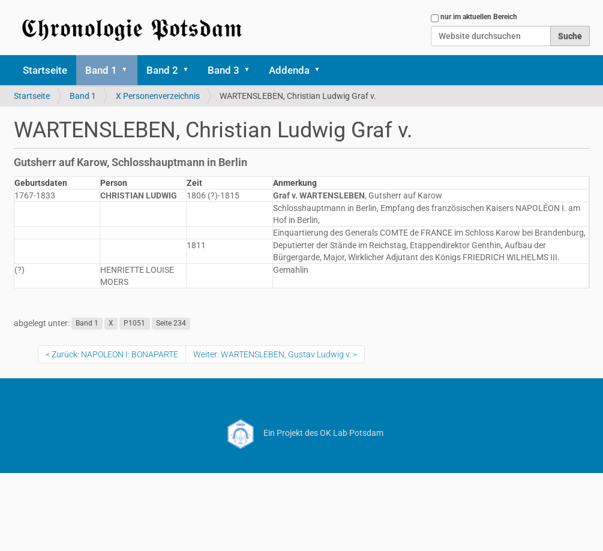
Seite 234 (171, 324)
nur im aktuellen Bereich (478, 17)
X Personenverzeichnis (158, 96)
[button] (129, 70)
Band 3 (223, 70)
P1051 (134, 324)
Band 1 (101, 70)
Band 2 (162, 70)
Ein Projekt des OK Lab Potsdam (301, 433)
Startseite (45, 70)
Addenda (289, 70)
